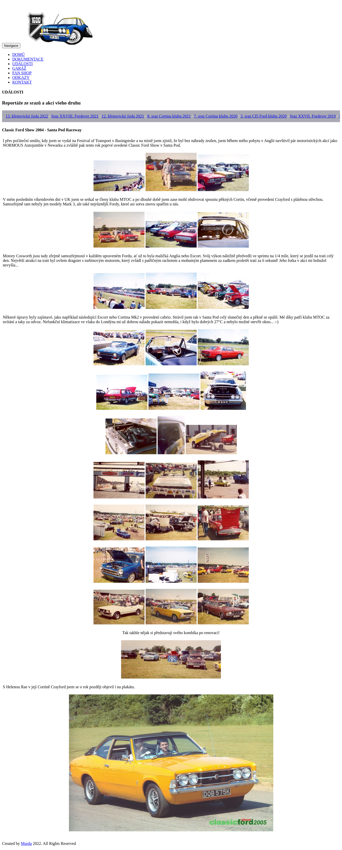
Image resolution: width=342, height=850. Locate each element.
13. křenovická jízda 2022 (27, 116)
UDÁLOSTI (22, 64)
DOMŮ (18, 54)
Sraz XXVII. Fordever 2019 (313, 116)
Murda (26, 843)
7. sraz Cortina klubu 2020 (215, 116)
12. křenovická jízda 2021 (123, 116)
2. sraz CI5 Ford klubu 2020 (264, 116)
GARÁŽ (19, 68)
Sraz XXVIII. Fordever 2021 (75, 116)
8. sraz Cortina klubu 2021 (169, 116)
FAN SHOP (22, 73)
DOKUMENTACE (27, 59)
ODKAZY (21, 77)
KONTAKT (22, 82)
